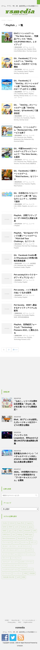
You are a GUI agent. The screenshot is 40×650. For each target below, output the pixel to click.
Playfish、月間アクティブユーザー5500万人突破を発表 (25, 218)
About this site (15, 620)
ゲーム (26, 47)
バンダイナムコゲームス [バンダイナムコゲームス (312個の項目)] (10, 569)
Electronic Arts (21, 49)
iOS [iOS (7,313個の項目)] (15, 531)
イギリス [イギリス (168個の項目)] (16, 542)
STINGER (20, 646)
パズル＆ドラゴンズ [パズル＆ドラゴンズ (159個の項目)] (26, 569)
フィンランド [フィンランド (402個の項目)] (17, 573)
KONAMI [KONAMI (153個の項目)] (27, 531)
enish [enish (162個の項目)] (16, 527)
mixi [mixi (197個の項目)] (13, 534)
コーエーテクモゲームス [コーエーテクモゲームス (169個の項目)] (10, 554)
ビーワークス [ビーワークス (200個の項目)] (7, 573)
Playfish (29, 49)
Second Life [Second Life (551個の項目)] (21, 538)
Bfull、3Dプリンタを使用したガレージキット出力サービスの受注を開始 (26, 422)
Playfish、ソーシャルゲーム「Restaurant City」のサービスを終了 (26, 130)
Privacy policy (11, 622)
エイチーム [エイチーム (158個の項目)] (24, 542)
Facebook (20, 71)
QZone (35, 161)
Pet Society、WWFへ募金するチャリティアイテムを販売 (25, 308)
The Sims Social (31, 51)
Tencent (16, 163)
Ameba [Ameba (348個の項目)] (5, 523)
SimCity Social (23, 73)
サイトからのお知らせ (28, 620)
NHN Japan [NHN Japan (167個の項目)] (29, 534)
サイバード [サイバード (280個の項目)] (6, 558)
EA (16, 49)
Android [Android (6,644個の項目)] (11, 523)
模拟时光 (33, 163)
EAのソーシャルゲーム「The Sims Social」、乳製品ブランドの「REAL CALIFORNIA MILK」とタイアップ (26, 39)
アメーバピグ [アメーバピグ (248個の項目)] (7, 542)
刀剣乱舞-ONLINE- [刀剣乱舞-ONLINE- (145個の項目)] (9, 577)
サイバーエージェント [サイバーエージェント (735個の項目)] (27, 554)
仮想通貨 (33, 263)
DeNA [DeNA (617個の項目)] (5, 527)
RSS (19, 622)
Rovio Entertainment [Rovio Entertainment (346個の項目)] (9, 538)
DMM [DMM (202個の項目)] (10, 527)
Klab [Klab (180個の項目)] (20, 531)
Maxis (26, 71)
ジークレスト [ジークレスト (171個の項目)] (16, 558)
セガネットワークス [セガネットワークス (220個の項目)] (26, 562)
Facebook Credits (19, 267)
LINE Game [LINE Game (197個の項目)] (6, 534)
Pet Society (18, 282)
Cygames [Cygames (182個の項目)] (29, 523)
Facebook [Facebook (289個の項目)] (23, 527)
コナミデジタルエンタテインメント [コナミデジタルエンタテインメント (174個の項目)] (14, 550)
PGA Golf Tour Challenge (29, 246)
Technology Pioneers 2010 (22, 339)
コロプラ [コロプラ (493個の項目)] (30, 550)
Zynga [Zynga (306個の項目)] (30, 538)
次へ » (15, 349)
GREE (19, 206)
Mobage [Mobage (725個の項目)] (20, 534)
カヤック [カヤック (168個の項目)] (33, 542)
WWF (15, 317)
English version (28, 622)
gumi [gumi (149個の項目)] (10, 531)
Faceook (27, 184)
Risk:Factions (18, 186)
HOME (7, 620)
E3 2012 (17, 118)
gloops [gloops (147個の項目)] (31, 527)
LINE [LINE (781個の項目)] (34, 531)
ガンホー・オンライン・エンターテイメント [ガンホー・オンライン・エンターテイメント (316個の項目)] (16, 546)
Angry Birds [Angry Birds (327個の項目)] (20, 523)
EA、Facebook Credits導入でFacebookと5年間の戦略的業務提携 (25, 258)
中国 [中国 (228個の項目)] (25, 573)
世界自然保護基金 (23, 317)
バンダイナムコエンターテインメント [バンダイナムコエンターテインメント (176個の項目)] (14, 565)
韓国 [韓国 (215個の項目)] (23, 577)
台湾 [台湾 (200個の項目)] (18, 577)
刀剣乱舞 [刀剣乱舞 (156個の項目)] (32, 573)
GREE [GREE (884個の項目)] (4, 531)
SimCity (16, 73)
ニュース (31, 47)
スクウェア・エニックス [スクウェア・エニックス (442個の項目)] (10, 562)
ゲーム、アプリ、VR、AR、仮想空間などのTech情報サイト (20, 632)
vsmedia (20, 627)
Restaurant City (18, 139)
